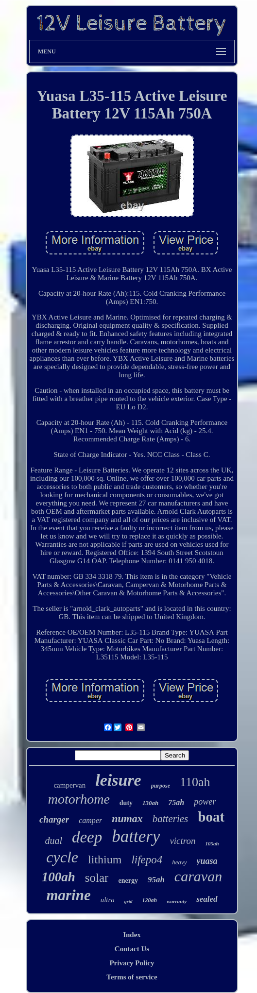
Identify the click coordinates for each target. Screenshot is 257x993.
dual (53, 840)
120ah (149, 900)
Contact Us (132, 949)
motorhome (79, 799)
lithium (104, 859)
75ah (176, 802)
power (205, 802)
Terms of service (131, 977)
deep (87, 837)
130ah (150, 803)
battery (136, 836)
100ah (58, 877)
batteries (170, 819)
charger (54, 819)
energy (127, 880)
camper (90, 820)
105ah (212, 843)
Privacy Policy (131, 963)
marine (68, 895)
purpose (160, 785)
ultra (108, 900)
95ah (156, 879)
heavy (179, 862)
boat (211, 817)
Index (132, 935)
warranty (177, 901)
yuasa (207, 861)
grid (128, 901)
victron (182, 841)
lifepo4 (146, 860)
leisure (118, 780)
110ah (195, 782)
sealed (206, 899)
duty (126, 803)
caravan (198, 876)
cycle (62, 857)
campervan (69, 785)
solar (97, 877)
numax (127, 818)
